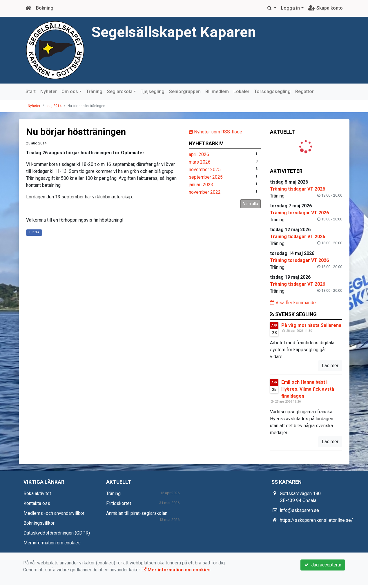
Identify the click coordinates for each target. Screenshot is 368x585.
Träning (94, 91)
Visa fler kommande (293, 302)
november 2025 (205, 169)
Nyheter (48, 91)
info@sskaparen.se (299, 510)
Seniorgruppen (185, 91)
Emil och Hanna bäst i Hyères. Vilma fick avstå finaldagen (307, 389)
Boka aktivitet (37, 493)
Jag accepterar (322, 565)
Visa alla (250, 203)
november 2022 (205, 192)
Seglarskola (120, 91)
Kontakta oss (36, 503)
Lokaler (241, 91)
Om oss (69, 91)
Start (31, 91)
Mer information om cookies (52, 543)
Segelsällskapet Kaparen (173, 32)
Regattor (304, 91)
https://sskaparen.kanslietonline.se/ (316, 520)
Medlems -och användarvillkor (53, 513)
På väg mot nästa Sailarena (311, 325)
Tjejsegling (152, 91)
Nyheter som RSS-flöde (215, 132)
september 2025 (206, 177)
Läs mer (330, 365)
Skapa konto (325, 8)
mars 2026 (200, 162)
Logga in (290, 8)
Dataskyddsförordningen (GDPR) (56, 533)
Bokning (44, 8)
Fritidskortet (118, 503)
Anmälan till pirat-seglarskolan (136, 513)
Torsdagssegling (272, 91)
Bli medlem (217, 91)
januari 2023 (201, 184)
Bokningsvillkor (39, 523)
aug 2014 (53, 106)
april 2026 (199, 154)
